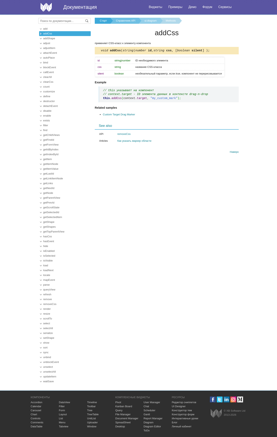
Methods (171, 20)
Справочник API (125, 20)
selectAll (48, 328)
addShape (49, 38)
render (47, 308)
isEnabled (49, 250)
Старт (103, 20)
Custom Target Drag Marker (119, 115)
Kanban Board (123, 406)
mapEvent (49, 279)
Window (91, 426)
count (46, 86)
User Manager (152, 402)
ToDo (147, 430)
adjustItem (49, 48)
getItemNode (50, 163)
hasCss (47, 236)
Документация (80, 7)
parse (46, 284)
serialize (48, 333)
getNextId (48, 188)
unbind (47, 357)
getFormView (50, 144)
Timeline (92, 402)
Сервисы (225, 7)
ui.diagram (150, 20)
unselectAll (49, 371)
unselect (48, 366)
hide (45, 246)
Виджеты (155, 7)
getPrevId (48, 202)
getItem (47, 159)
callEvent (48, 72)
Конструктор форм (183, 414)
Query (118, 410)
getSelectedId (51, 212)
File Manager (123, 414)
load (45, 265)
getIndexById (50, 154)
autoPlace (49, 57)
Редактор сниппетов (184, 402)
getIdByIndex (50, 149)
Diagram (148, 422)
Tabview (63, 426)
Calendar (36, 406)
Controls (35, 418)
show (46, 342)
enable (47, 115)
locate (46, 275)
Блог (174, 422)
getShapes (49, 226)
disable (47, 110)
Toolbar (91, 406)
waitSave (48, 381)
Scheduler (149, 410)
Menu (62, 422)
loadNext (48, 270)
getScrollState (51, 207)
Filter (62, 406)
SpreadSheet (123, 422)
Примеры (175, 7)
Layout (63, 414)
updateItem (49, 376)
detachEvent (50, 105)
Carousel (36, 410)
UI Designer (179, 406)
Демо (192, 7)
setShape (48, 337)
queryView (49, 289)
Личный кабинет (182, 426)
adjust (46, 43)
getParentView (51, 197)
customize (49, 91)
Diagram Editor (152, 426)
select (46, 323)
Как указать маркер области (134, 141)
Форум (207, 7)
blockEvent (49, 67)
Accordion (36, 402)
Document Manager (126, 418)
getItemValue (50, 168)
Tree (89, 410)
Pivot (118, 402)
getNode (48, 192)
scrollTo (47, 318)
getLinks (48, 183)
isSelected (49, 255)
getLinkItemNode (53, 178)
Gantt (147, 414)
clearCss (48, 81)
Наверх (234, 152)
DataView (64, 402)
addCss (47, 33)
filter (45, 125)
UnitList (91, 418)
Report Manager (153, 418)
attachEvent (50, 52)
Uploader (92, 422)
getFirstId (48, 139)
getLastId (48, 173)
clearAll (47, 77)
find (45, 130)
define (46, 96)
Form (62, 410)
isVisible (48, 260)
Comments (37, 422)
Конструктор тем (182, 410)
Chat (146, 406)
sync (46, 352)
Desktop (120, 426)
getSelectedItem (52, 217)
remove (47, 299)
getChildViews (51, 134)
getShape (48, 221)
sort (45, 347)
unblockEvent (51, 362)
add (45, 28)
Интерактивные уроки (185, 418)
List (61, 418)
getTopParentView (53, 231)
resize (46, 313)
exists (46, 120)
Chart (34, 414)
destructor (49, 101)
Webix (216, 413)
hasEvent (48, 241)
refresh (47, 294)
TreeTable (93, 414)
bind (45, 62)
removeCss (49, 304)
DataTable (37, 426)
